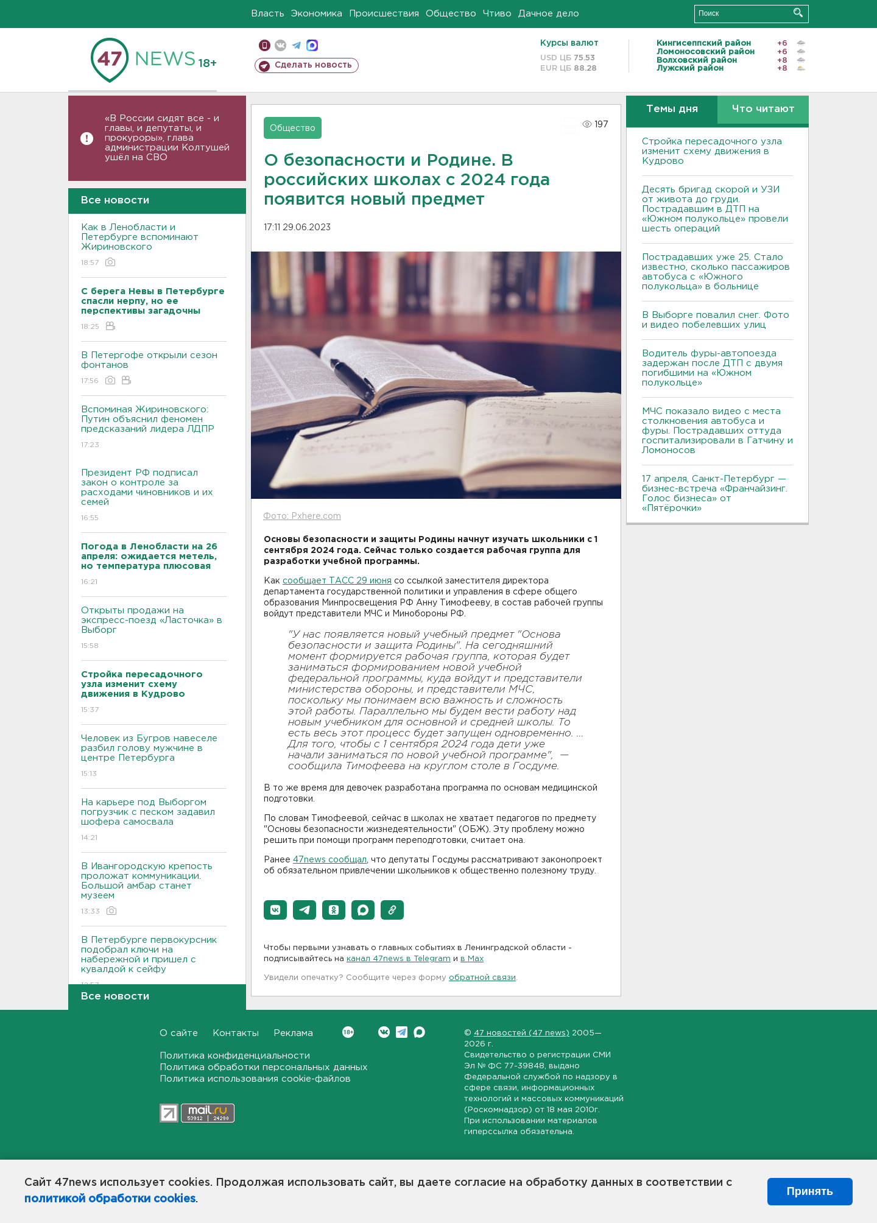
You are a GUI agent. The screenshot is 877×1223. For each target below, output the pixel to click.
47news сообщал (330, 860)
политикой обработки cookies (109, 1199)
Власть (267, 14)
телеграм (296, 45)
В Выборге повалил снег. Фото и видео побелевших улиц (715, 320)
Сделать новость (313, 65)
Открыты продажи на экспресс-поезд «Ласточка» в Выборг (154, 629)
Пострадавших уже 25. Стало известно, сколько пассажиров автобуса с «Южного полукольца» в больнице (716, 272)
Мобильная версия (264, 45)
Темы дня (672, 109)
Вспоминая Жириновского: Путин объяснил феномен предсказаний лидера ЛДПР (154, 428)
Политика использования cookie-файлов (255, 1079)
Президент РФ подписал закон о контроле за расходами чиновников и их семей (154, 496)
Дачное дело (548, 14)
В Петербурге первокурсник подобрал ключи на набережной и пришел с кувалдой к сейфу (154, 963)
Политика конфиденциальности (235, 1056)
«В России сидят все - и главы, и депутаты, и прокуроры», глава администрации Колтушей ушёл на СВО (167, 138)
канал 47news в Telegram (399, 959)
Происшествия (384, 14)
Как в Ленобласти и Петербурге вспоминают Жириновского (154, 246)
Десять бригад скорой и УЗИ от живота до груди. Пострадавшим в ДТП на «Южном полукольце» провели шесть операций (715, 209)
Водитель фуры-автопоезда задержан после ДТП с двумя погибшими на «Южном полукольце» (712, 368)
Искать (798, 12)
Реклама (293, 1033)
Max (419, 1032)
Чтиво (497, 14)
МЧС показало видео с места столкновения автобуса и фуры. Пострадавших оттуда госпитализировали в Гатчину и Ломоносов (717, 430)
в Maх (472, 959)
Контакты (236, 1033)
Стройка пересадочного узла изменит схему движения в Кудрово (712, 151)
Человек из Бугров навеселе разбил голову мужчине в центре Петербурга (154, 757)
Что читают (763, 109)
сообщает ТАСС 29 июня (337, 581)
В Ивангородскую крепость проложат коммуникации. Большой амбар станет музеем (154, 889)
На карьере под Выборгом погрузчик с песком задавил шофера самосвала (154, 820)
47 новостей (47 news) (521, 1033)
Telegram (401, 1032)
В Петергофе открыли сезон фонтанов (154, 368)
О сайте (179, 1033)
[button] (275, 910)
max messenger (312, 45)
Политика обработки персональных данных (264, 1067)
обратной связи (482, 978)
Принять (810, 1191)
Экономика (316, 14)
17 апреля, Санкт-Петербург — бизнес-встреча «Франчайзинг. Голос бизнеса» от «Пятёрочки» (714, 493)
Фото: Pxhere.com (302, 516)
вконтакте (280, 45)
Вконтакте (348, 1032)
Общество (451, 14)
